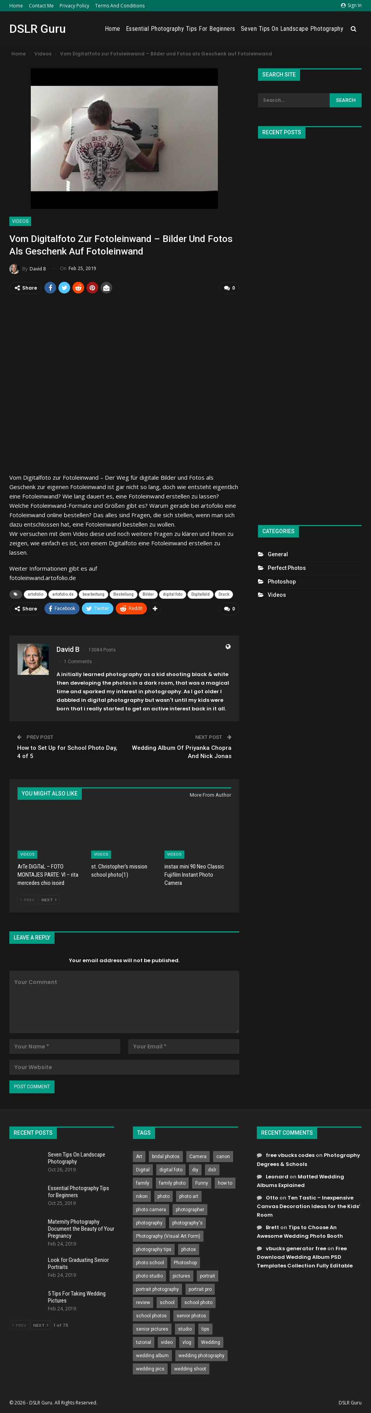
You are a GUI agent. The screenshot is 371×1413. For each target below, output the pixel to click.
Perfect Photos (287, 568)
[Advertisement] (309, 328)
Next (49, 899)
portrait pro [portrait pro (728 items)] (200, 1288)
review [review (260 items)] (143, 1301)
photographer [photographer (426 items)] (190, 1209)
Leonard (277, 1175)
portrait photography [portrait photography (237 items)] (157, 1288)
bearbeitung (93, 594)
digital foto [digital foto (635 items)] (170, 1169)
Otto (272, 1196)
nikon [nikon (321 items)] (142, 1195)
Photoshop (282, 581)
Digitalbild (200, 594)
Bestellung (123, 594)
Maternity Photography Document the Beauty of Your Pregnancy (81, 1227)
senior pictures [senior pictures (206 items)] (152, 1328)
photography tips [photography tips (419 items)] (153, 1248)
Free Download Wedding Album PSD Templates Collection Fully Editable (305, 1256)
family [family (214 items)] (142, 1182)
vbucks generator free (296, 1247)
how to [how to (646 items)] (225, 1182)
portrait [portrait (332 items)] (207, 1275)
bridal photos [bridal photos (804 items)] (166, 1156)
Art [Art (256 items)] (139, 1156)
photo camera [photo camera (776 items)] (151, 1209)
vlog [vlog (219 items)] (186, 1341)
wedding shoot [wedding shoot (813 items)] (190, 1368)
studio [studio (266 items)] (185, 1328)
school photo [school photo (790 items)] (198, 1301)
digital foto (172, 594)
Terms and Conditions (120, 5)
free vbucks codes (290, 1154)
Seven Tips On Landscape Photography (292, 28)
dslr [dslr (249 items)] (212, 1169)
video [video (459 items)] (167, 1341)
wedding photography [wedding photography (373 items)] (201, 1355)
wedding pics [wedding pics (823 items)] (150, 1368)
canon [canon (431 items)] (223, 1156)
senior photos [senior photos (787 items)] (191, 1315)
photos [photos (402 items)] (188, 1248)
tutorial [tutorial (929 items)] (143, 1341)
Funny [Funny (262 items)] (201, 1182)
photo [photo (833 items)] (163, 1195)
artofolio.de (63, 594)
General (278, 554)
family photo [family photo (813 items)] (172, 1182)
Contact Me (41, 5)
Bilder (148, 594)
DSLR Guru (37, 29)
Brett (272, 1226)
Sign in (351, 5)
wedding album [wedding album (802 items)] (152, 1355)
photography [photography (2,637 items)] (149, 1222)
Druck (224, 594)
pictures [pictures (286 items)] (181, 1275)
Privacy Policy (74, 5)
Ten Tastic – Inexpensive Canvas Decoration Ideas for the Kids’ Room (308, 1205)
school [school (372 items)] (167, 1301)
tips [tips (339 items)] (205, 1328)
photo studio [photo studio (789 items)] (149, 1275)
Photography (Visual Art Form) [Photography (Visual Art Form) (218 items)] (168, 1235)
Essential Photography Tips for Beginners (180, 28)
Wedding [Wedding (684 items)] (210, 1341)
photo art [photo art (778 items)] (188, 1195)
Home (16, 5)
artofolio (35, 594)
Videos (20, 221)
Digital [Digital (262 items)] (143, 1169)
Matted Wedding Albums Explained (300, 1180)
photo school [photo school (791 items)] (150, 1262)
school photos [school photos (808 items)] (151, 1315)
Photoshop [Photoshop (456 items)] (185, 1262)
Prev (27, 899)
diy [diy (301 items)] (195, 1169)
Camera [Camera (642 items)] (198, 1156)
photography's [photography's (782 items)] (187, 1222)
